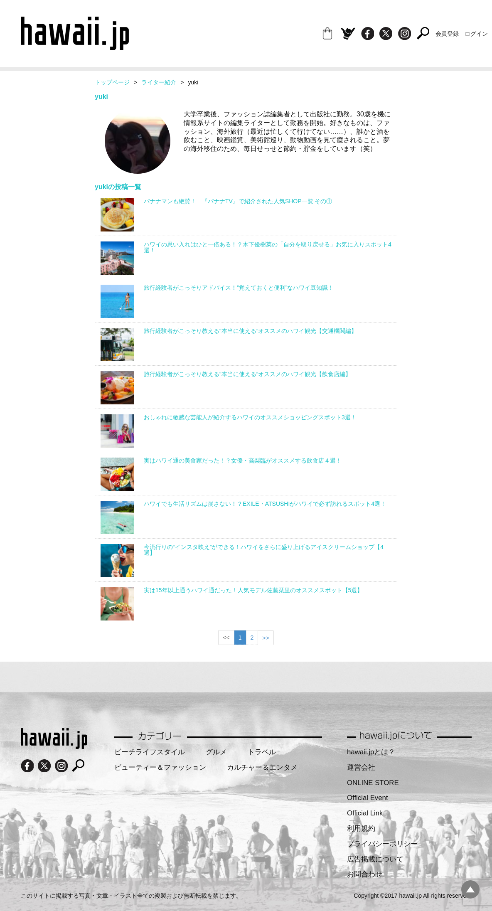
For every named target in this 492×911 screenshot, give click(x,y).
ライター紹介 (158, 82)
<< (226, 637)
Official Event (367, 798)
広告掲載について (375, 859)
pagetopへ (470, 889)
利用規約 (361, 828)
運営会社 (361, 767)
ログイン (476, 33)
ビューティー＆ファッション (160, 767)
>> (265, 638)
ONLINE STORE (373, 783)
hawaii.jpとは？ (371, 752)
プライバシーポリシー (382, 844)
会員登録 (447, 33)
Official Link (365, 813)
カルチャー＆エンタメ (262, 767)
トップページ (112, 82)
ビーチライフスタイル (149, 752)
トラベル (262, 752)
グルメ (216, 752)
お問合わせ (364, 874)
